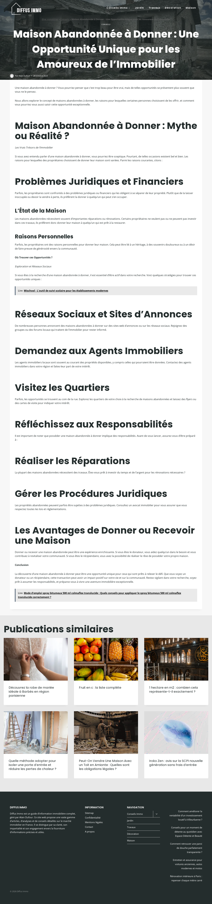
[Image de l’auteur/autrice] (12, 76)
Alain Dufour (24, 75)
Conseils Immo (135, 813)
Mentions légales (94, 822)
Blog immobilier (50, 19)
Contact (89, 826)
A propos (90, 831)
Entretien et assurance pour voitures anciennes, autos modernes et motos (187, 864)
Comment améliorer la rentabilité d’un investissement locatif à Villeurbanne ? (185, 815)
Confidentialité (92, 817)
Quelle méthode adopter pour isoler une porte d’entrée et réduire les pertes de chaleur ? (32, 765)
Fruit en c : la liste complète (100, 687)
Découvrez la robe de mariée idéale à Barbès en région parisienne (31, 691)
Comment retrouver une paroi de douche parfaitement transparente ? (186, 848)
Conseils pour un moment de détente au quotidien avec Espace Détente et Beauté (186, 831)
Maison (191, 7)
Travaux (154, 7)
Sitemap (89, 812)
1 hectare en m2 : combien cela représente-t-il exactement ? (173, 689)
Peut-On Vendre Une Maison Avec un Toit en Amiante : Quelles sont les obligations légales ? (105, 765)
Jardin (139, 7)
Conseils (65, 19)
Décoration (173, 7)
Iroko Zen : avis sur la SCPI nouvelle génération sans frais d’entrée (176, 763)
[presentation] (36, 659)
